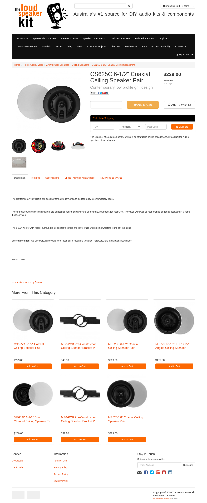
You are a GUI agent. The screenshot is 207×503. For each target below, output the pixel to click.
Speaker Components (94, 38)
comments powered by (27, 282)
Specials (46, 46)
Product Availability (161, 46)
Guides (59, 46)
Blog (70, 46)
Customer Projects (96, 46)
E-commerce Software (162, 498)
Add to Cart (143, 104)
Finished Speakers (144, 38)
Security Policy (61, 481)
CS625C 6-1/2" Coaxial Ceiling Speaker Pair (114, 65)
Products (22, 38)
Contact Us (180, 46)
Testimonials (131, 46)
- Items (176, 6)
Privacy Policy (61, 467)
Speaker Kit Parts (69, 38)
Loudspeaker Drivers (120, 38)
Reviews (111, 178)
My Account (17, 460)
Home (17, 65)
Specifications (52, 178)
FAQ (144, 46)
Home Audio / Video (34, 65)
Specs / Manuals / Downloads (79, 178)
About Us (115, 46)
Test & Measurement (27, 46)
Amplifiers (164, 38)
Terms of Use (60, 460)
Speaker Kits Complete (44, 38)
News (80, 46)
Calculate (182, 127)
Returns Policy (61, 474)
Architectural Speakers (57, 65)
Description (19, 178)
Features (35, 178)
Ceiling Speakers (80, 65)
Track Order (18, 467)
